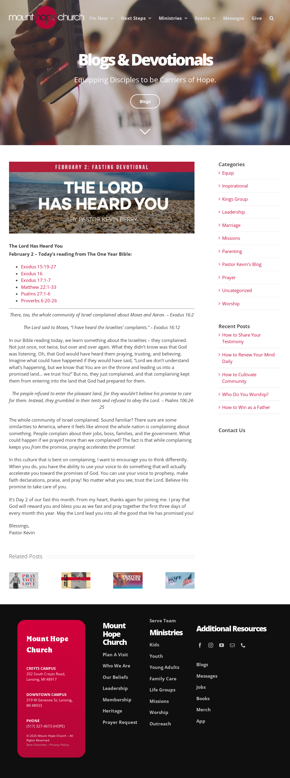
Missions (231, 238)
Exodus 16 (32, 273)
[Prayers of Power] (128, 575)
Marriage (231, 225)
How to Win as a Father (246, 407)
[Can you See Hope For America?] (180, 575)
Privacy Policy (59, 745)
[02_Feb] (102, 197)
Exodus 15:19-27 (38, 267)
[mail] (232, 645)
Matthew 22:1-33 (38, 287)
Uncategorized (237, 290)
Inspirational (235, 186)
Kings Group (235, 199)
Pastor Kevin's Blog (241, 264)
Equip (228, 173)
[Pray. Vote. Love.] (23, 575)
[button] (271, 18)
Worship (231, 304)
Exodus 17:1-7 (36, 280)
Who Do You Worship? (245, 394)
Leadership (233, 212)
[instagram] (210, 645)
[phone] (243, 645)
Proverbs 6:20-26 (39, 300)
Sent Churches (36, 745)
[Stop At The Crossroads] (76, 575)
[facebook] (200, 645)
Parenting (232, 251)
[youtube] (221, 645)
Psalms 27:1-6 (35, 294)
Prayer (229, 277)
